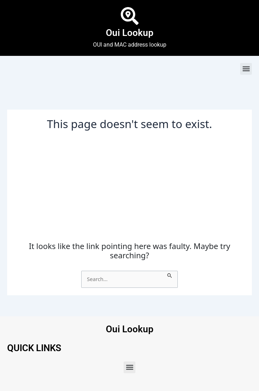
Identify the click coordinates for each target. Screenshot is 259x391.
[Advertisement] (129, 188)
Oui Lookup (130, 32)
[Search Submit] (169, 275)
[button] (246, 69)
